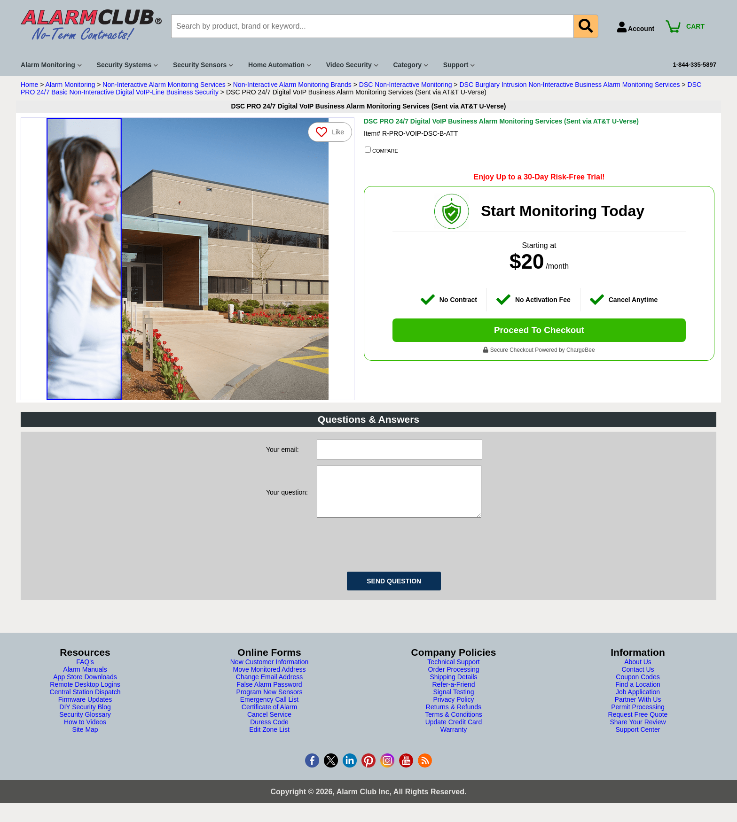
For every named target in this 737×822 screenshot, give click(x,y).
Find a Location (637, 694)
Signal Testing (453, 701)
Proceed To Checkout (539, 331)
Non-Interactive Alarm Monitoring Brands (292, 84)
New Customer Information (269, 671)
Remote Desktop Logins (85, 694)
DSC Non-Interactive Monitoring (405, 84)
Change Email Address (269, 686)
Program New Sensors (269, 701)
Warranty (453, 739)
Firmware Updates (85, 709)
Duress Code (269, 731)
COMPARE (381, 150)
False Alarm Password (269, 694)
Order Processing (453, 678)
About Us (637, 671)
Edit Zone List (269, 739)
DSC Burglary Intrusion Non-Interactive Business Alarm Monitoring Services (569, 84)
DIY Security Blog (84, 716)
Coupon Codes (637, 686)
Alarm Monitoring (70, 84)
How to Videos (85, 731)
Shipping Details (453, 686)
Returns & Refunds (453, 716)
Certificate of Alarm (269, 716)
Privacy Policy (453, 709)
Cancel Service (269, 724)
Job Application (638, 701)
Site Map (85, 739)
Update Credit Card (453, 731)
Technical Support (453, 671)
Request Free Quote (638, 724)
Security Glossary (85, 724)
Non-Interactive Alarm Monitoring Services (163, 84)
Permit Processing (638, 716)
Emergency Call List (269, 709)
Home (29, 84)
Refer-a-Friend (453, 694)
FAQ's (85, 671)
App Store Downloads (85, 686)
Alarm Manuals (85, 678)
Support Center (638, 739)
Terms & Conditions (453, 724)
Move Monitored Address (269, 678)
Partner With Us (638, 709)
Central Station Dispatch (85, 701)
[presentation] (388, 552)
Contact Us (637, 678)
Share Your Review (638, 731)
